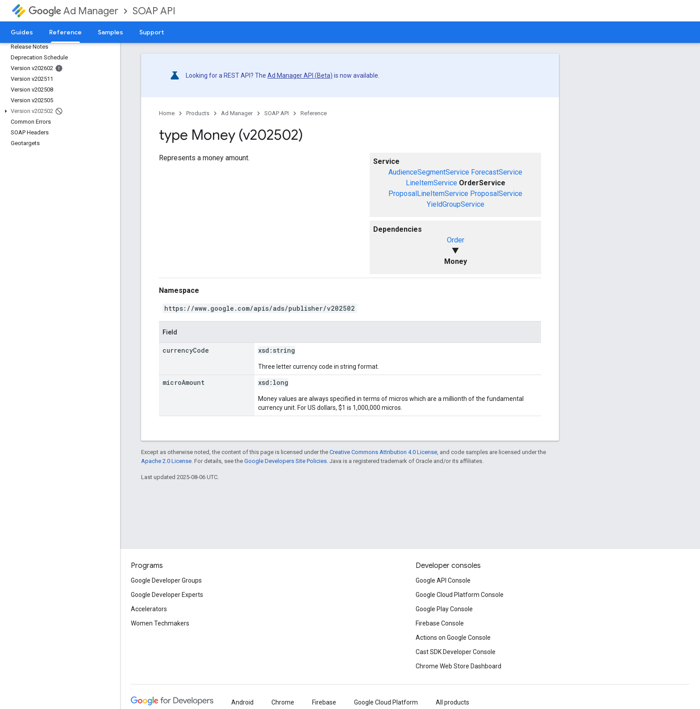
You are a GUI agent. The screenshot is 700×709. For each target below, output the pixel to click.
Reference (313, 113)
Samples (110, 32)
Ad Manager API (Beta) (300, 75)
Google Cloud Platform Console (460, 594)
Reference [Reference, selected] (65, 32)
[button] (58, 111)
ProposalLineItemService (428, 193)
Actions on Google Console (453, 637)
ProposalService (496, 193)
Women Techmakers (160, 623)
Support (151, 32)
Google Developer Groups (166, 580)
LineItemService (431, 183)
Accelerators (149, 609)
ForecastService (496, 172)
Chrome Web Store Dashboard (458, 666)
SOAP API (154, 11)
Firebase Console (440, 623)
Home (167, 113)
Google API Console (443, 580)
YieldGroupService (455, 204)
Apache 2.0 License (166, 461)
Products (197, 113)
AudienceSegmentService (428, 172)
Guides (22, 32)
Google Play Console (444, 609)
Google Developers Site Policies (285, 461)
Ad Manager (73, 11)
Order (455, 240)
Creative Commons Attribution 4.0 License (383, 452)
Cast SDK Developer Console (456, 651)
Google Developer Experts (167, 594)
